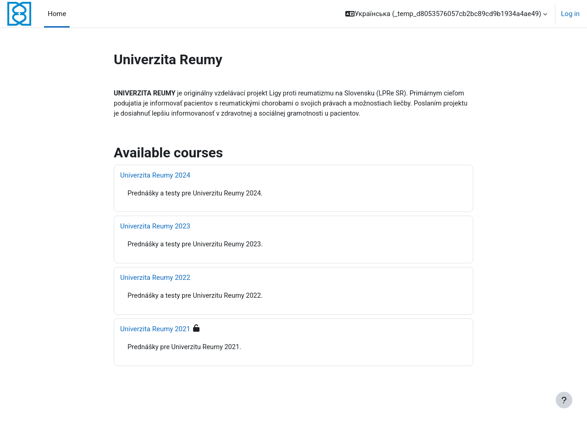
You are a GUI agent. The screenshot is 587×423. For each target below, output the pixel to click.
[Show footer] (564, 400)
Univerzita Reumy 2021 (155, 331)
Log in (570, 14)
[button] (446, 14)
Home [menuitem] (57, 14)
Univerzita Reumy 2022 (155, 279)
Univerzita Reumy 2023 (155, 227)
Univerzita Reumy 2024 (155, 176)
